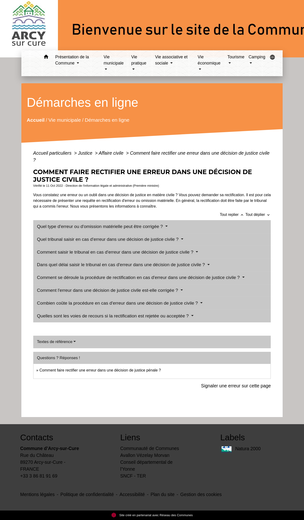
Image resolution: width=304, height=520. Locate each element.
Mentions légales (37, 494)
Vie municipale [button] (114, 60)
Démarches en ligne (107, 120)
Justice (86, 153)
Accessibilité (132, 494)
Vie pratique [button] (139, 60)
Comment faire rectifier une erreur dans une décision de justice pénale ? (100, 370)
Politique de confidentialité (87, 494)
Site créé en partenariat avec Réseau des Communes (152, 515)
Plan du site (163, 494)
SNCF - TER (133, 475)
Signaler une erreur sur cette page (236, 385)
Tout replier (232, 215)
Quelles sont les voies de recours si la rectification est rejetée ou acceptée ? (113, 315)
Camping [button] (257, 57)
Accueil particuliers (53, 153)
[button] (46, 57)
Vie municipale (64, 120)
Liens (130, 437)
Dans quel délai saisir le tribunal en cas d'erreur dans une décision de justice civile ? (121, 264)
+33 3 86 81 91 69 (38, 475)
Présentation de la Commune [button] (72, 60)
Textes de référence (54, 341)
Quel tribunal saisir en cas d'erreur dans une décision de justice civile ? (108, 239)
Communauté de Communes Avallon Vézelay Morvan (149, 452)
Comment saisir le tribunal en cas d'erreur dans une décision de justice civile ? (116, 252)
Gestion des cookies (201, 494)
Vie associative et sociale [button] (171, 60)
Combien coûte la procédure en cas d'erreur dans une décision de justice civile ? (118, 303)
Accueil (35, 120)
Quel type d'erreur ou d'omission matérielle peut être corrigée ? (100, 226)
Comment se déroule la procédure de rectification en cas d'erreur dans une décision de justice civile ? (139, 277)
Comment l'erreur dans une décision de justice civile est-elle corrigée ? (108, 290)
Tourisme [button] (236, 57)
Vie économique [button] (209, 60)
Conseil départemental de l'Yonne (146, 466)
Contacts (36, 437)
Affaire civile (112, 153)
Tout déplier (258, 215)
